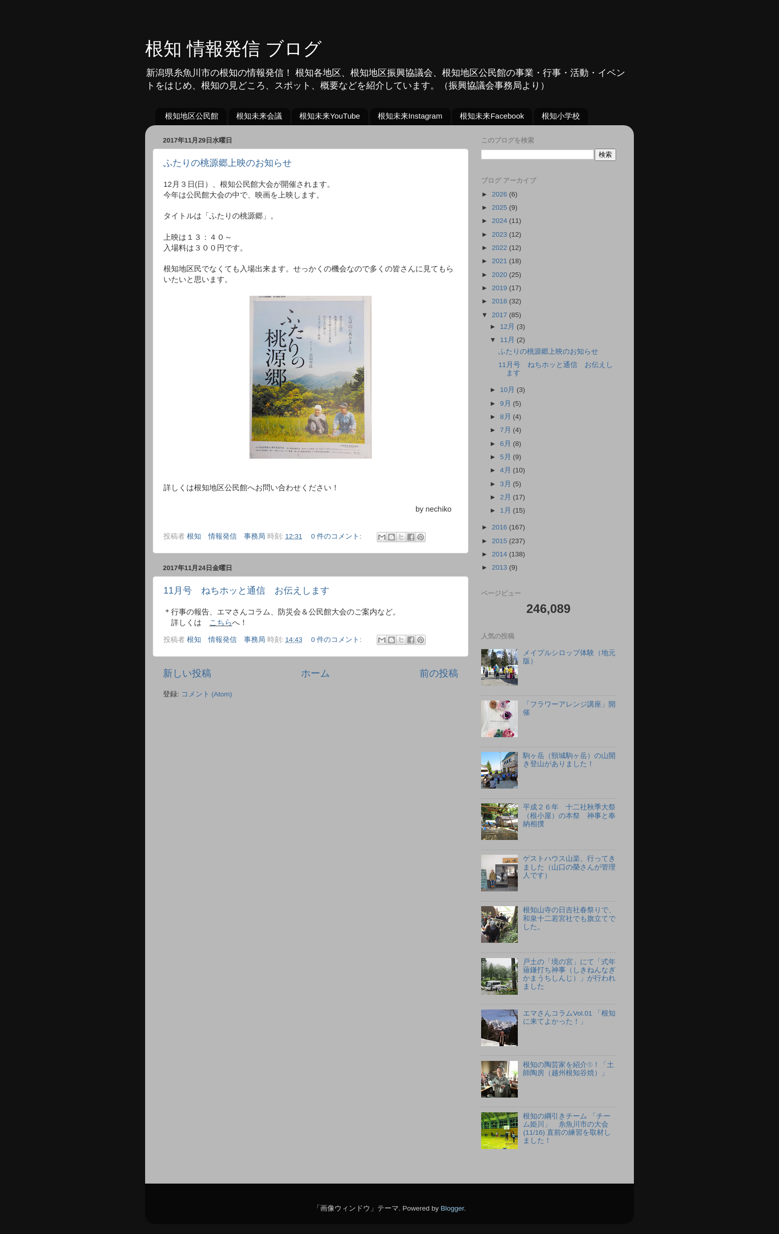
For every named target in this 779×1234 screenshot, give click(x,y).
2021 (500, 261)
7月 (506, 430)
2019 (500, 288)
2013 (500, 567)
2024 (500, 221)
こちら (220, 623)
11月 (508, 340)
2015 (500, 541)
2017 (500, 315)
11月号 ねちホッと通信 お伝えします (246, 590)
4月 (506, 470)
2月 (506, 497)
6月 (506, 443)
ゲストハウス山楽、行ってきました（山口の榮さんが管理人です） (569, 867)
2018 (500, 301)
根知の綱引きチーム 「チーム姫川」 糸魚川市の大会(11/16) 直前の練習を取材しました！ (567, 1128)
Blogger (452, 1208)
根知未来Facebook (492, 115)
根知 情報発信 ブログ (233, 48)
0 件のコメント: (337, 536)
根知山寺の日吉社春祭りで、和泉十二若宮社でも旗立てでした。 (569, 918)
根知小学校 (561, 115)
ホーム (315, 673)
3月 (506, 484)
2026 (500, 194)
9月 (506, 403)
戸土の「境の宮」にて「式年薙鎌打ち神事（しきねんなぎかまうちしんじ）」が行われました (569, 974)
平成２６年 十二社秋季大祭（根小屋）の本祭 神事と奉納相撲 (569, 815)
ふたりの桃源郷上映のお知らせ (227, 163)
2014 (500, 554)
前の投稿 (439, 673)
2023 (500, 234)
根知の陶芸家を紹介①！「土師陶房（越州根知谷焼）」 (568, 1069)
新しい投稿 (187, 673)
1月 (506, 510)
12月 (508, 326)
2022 (500, 247)
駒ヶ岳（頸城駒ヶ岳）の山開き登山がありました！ (569, 760)
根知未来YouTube (329, 115)
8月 (506, 416)
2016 (500, 527)
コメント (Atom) (206, 694)
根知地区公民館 (191, 115)
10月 (508, 390)
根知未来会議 (259, 115)
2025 (500, 207)
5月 (506, 457)
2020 (500, 274)
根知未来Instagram (410, 115)
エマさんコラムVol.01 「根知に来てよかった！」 (569, 1017)
